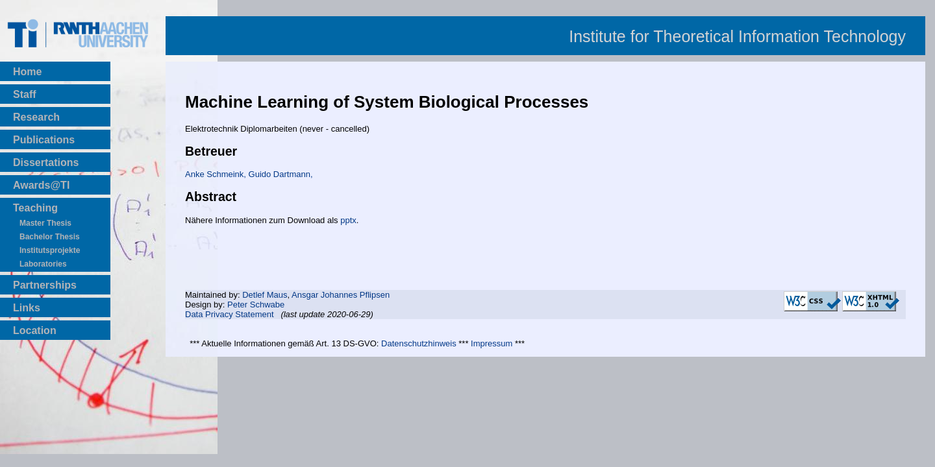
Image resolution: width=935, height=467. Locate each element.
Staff (24, 94)
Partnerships (45, 285)
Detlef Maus (264, 295)
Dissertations (46, 162)
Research (36, 117)
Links (26, 307)
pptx (348, 220)
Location (34, 330)
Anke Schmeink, (217, 174)
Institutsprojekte (49, 250)
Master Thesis (45, 223)
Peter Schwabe (255, 304)
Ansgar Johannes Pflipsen (341, 295)
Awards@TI (41, 185)
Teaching (35, 207)
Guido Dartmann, (281, 174)
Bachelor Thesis (49, 236)
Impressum (491, 343)
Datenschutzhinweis (418, 343)
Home (27, 71)
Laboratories (43, 264)
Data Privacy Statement (229, 314)
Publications (44, 139)
